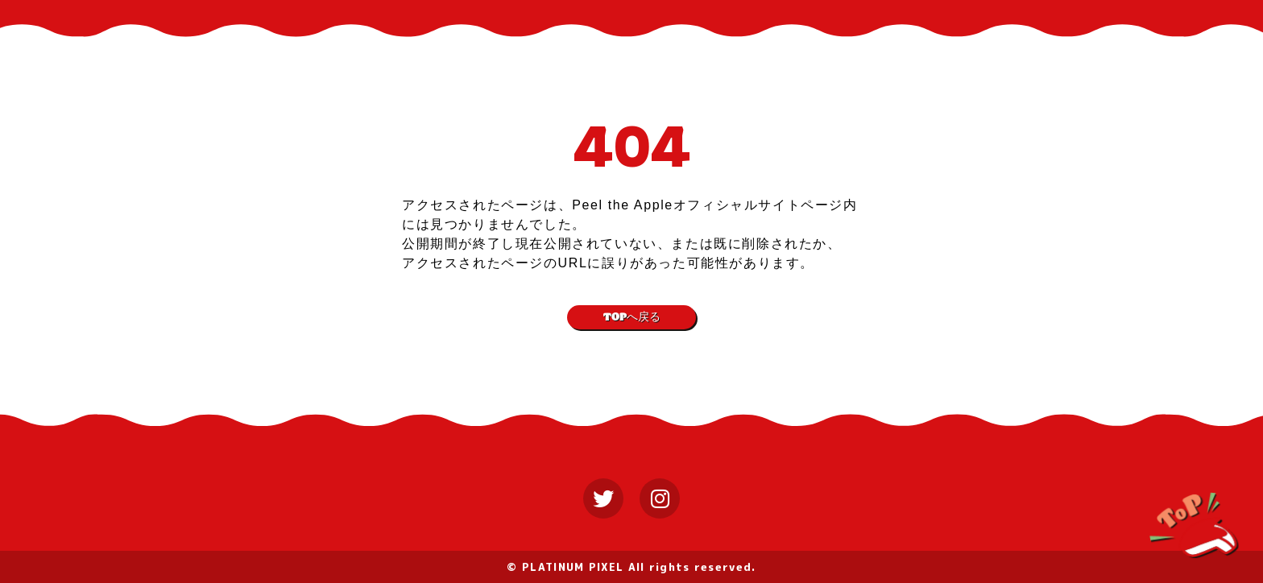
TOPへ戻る (631, 317)
